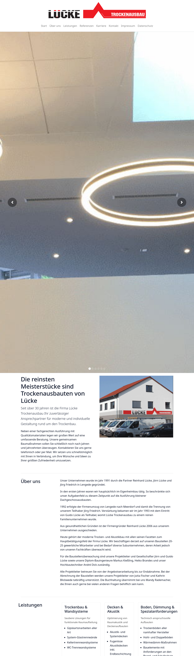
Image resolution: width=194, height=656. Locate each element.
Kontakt (113, 26)
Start (44, 26)
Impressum (128, 26)
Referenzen (87, 26)
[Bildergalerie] (97, 202)
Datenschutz (145, 26)
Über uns (55, 26)
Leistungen (70, 26)
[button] (12, 202)
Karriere (101, 26)
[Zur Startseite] (97, 10)
